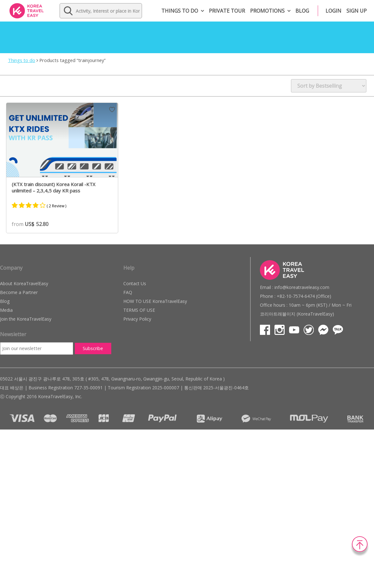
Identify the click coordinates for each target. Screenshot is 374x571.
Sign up (356, 10)
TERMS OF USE (139, 310)
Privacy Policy (137, 319)
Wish (112, 109)
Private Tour (227, 10)
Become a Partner (19, 292)
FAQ (127, 292)
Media (6, 310)
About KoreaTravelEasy (24, 283)
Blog (302, 10)
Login (333, 10)
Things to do (179, 10)
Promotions (267, 10)
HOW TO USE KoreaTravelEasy (155, 301)
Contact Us (134, 283)
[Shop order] (328, 85)
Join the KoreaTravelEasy (25, 319)
